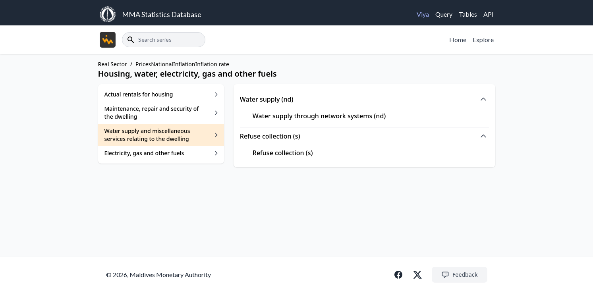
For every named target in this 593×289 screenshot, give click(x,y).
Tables (468, 14)
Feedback (459, 275)
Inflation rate (212, 64)
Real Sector (112, 64)
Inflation (184, 64)
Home (457, 39)
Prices (143, 64)
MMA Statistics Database (161, 14)
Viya (423, 14)
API (488, 14)
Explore (483, 39)
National (162, 64)
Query (443, 14)
